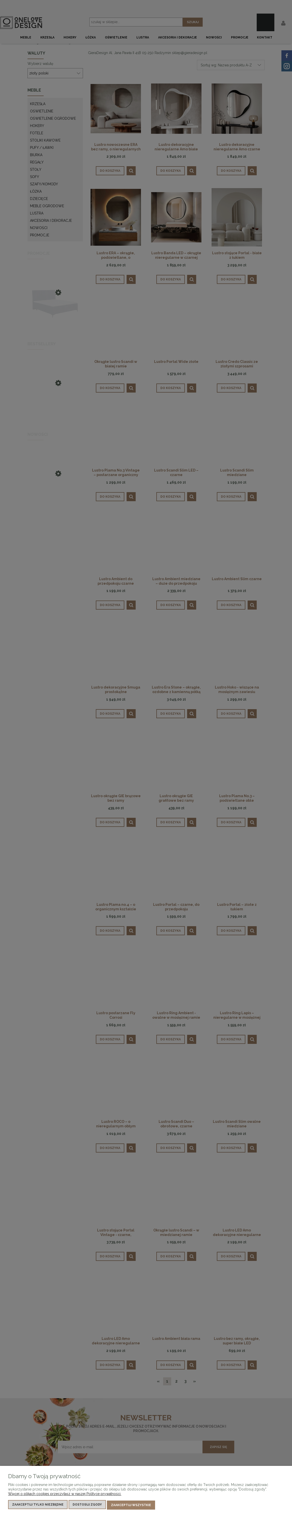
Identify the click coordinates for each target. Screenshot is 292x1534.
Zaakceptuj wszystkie (131, 1505)
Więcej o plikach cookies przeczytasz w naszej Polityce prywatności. (64, 1495)
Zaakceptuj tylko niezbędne (38, 1505)
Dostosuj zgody (87, 1505)
